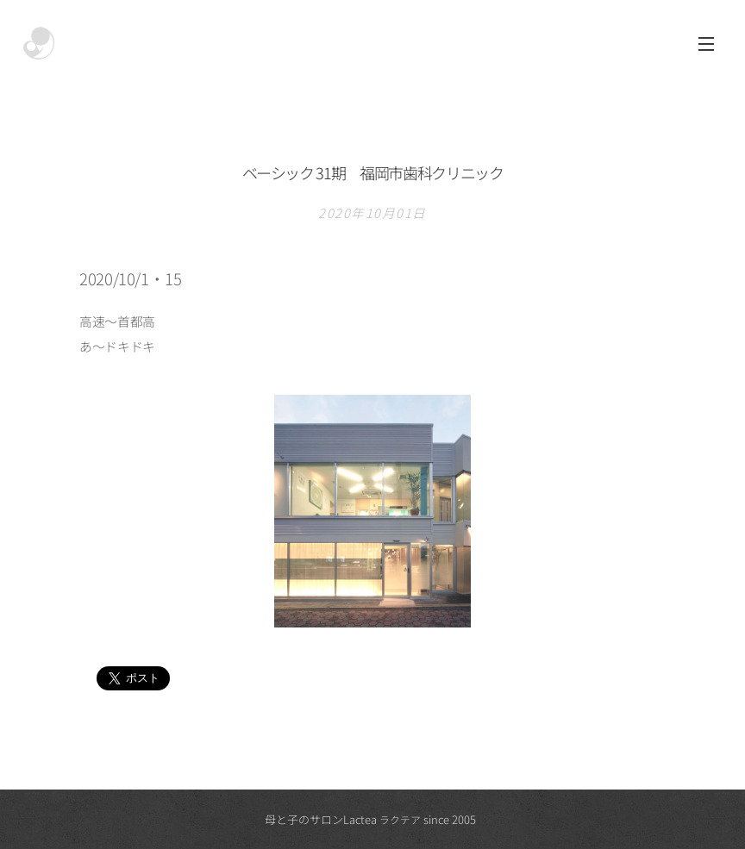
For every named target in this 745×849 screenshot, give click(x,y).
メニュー (706, 44)
